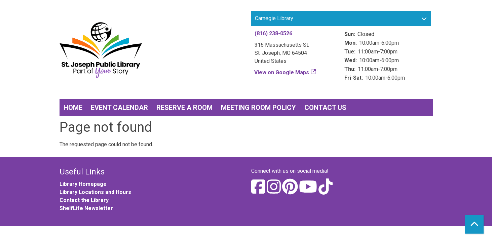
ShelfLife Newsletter (86, 208)
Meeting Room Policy (258, 108)
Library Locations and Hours (95, 192)
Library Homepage (83, 184)
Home (73, 108)
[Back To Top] (474, 224)
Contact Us (325, 108)
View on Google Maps (282, 72)
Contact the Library (84, 200)
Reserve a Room (184, 108)
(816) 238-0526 (273, 33)
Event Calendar (119, 108)
